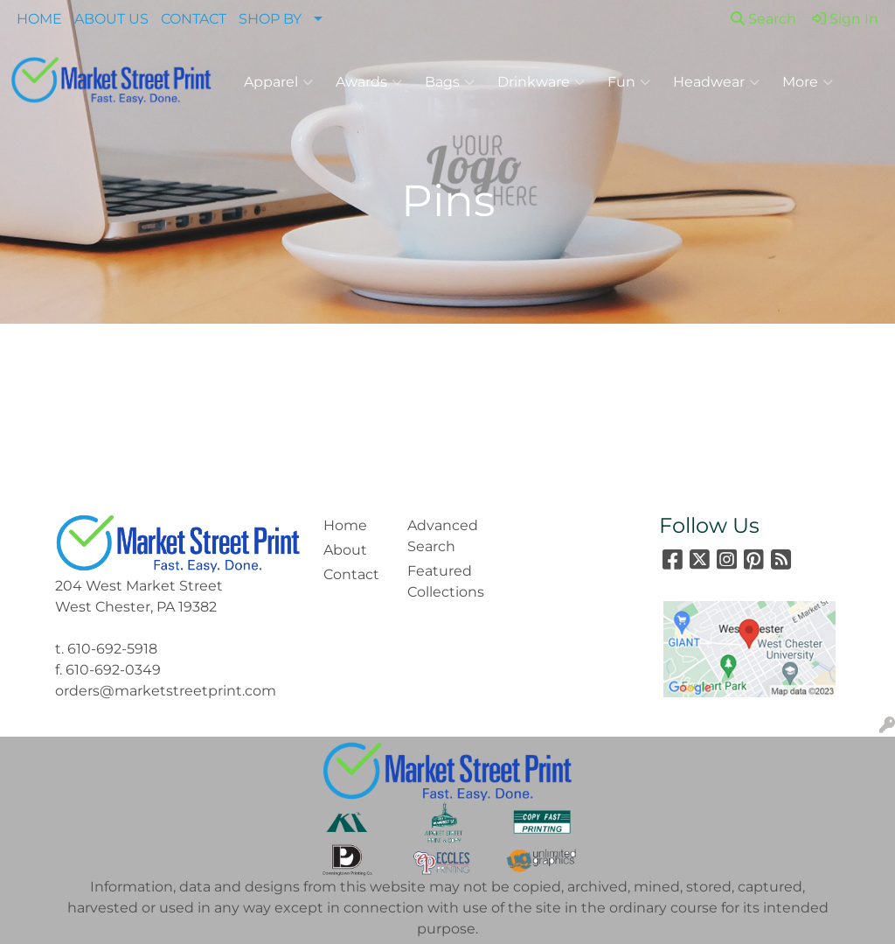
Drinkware (541, 82)
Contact (351, 574)
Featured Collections (438, 581)
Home (345, 525)
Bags (450, 82)
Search (763, 18)
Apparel (278, 82)
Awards (369, 82)
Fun (628, 82)
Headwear (716, 82)
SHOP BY (270, 18)
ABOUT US (111, 18)
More (807, 82)
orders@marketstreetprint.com (165, 690)
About (345, 550)
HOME (39, 18)
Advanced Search (438, 536)
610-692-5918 (112, 648)
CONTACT (193, 18)
